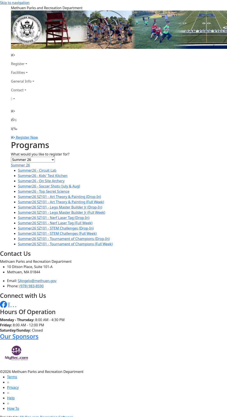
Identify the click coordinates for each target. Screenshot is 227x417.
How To (13, 408)
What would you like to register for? (40, 154)
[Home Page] (22, 55)
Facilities (18, 72)
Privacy (13, 387)
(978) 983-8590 (32, 286)
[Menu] (14, 128)
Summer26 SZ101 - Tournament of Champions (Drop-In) (64, 238)
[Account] (22, 98)
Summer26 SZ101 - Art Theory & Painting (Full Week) (61, 202)
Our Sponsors (19, 336)
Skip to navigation (14, 2)
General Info (21, 81)
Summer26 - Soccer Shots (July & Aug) (49, 186)
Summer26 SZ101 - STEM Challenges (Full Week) (57, 233)
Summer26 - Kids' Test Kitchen (42, 175)
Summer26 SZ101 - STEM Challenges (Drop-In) (56, 228)
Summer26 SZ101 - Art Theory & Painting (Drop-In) (59, 196)
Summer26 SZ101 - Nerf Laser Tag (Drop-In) (53, 217)
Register (18, 63)
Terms (12, 377)
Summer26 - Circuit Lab (37, 170)
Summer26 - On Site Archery (41, 180)
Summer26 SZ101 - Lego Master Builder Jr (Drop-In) (60, 207)
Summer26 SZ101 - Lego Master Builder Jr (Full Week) (61, 212)
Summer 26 (20, 165)
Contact (17, 90)
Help (11, 398)
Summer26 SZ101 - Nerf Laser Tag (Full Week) (55, 223)
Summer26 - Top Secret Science (43, 191)
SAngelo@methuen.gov (37, 280)
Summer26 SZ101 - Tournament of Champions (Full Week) (65, 244)
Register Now (27, 137)
